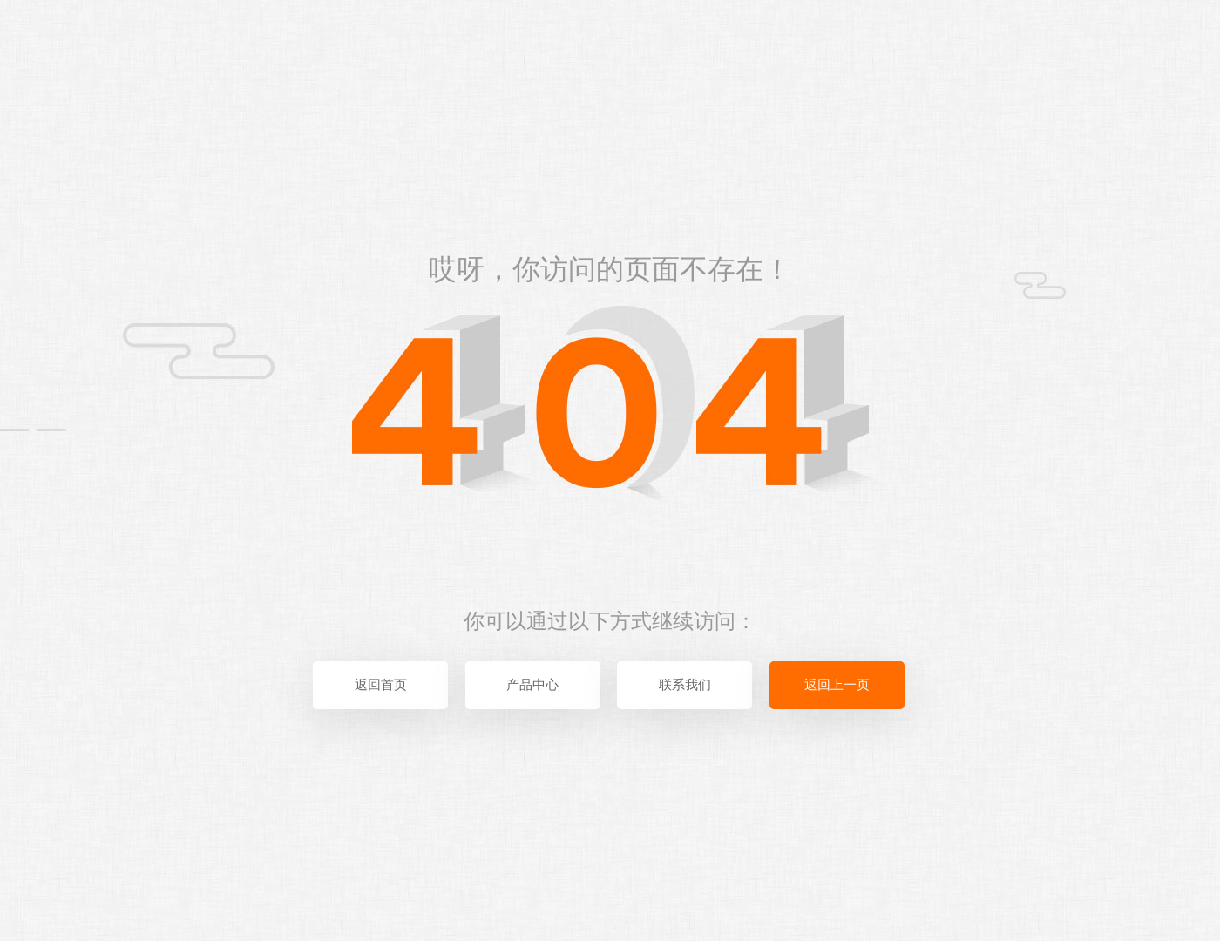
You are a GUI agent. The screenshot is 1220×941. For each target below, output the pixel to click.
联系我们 (685, 685)
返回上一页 (837, 685)
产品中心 (532, 685)
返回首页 (381, 685)
